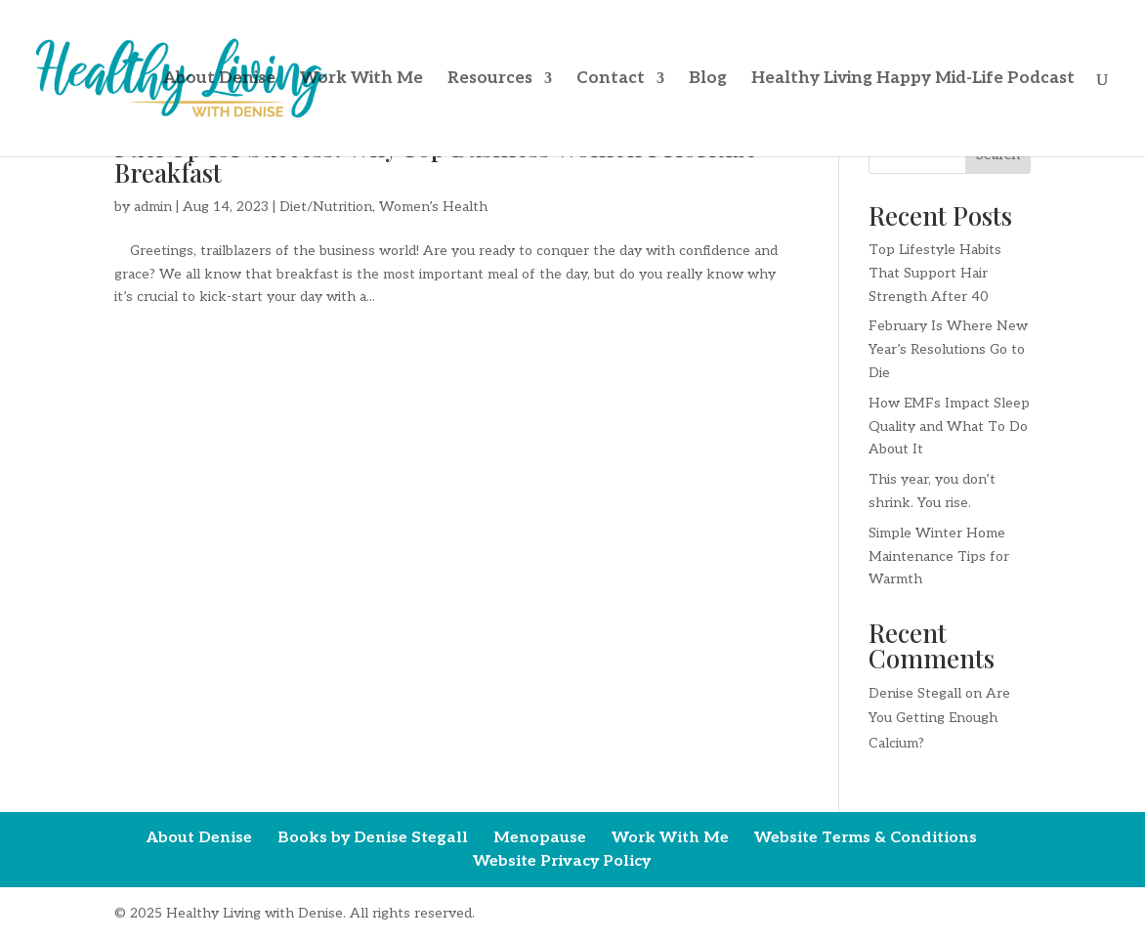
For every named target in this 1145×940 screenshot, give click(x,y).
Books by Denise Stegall (372, 838)
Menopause (539, 838)
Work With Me (361, 79)
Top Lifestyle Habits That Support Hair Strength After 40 (935, 273)
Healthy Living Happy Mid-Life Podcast (913, 79)
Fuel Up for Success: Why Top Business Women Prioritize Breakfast (435, 160)
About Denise (219, 79)
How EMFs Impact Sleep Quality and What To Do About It (949, 426)
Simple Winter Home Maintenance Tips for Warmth (939, 556)
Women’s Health (433, 206)
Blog (708, 79)
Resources (489, 79)
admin (153, 206)
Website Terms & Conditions (865, 838)
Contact (610, 79)
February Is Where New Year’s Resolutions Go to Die (948, 349)
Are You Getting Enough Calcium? (939, 717)
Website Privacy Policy (562, 861)
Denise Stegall (915, 693)
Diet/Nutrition (325, 206)
